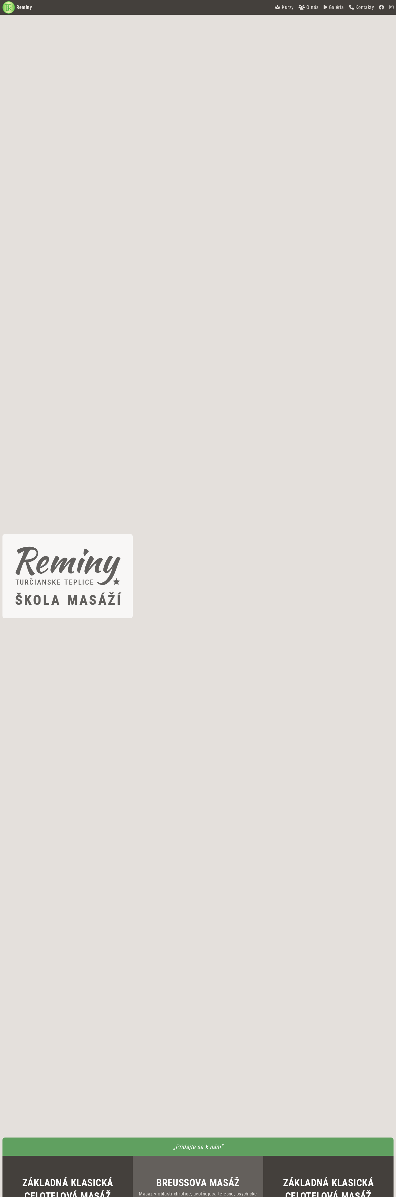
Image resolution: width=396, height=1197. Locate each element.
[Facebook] (381, 7)
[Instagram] (391, 7)
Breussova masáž (198, 1183)
